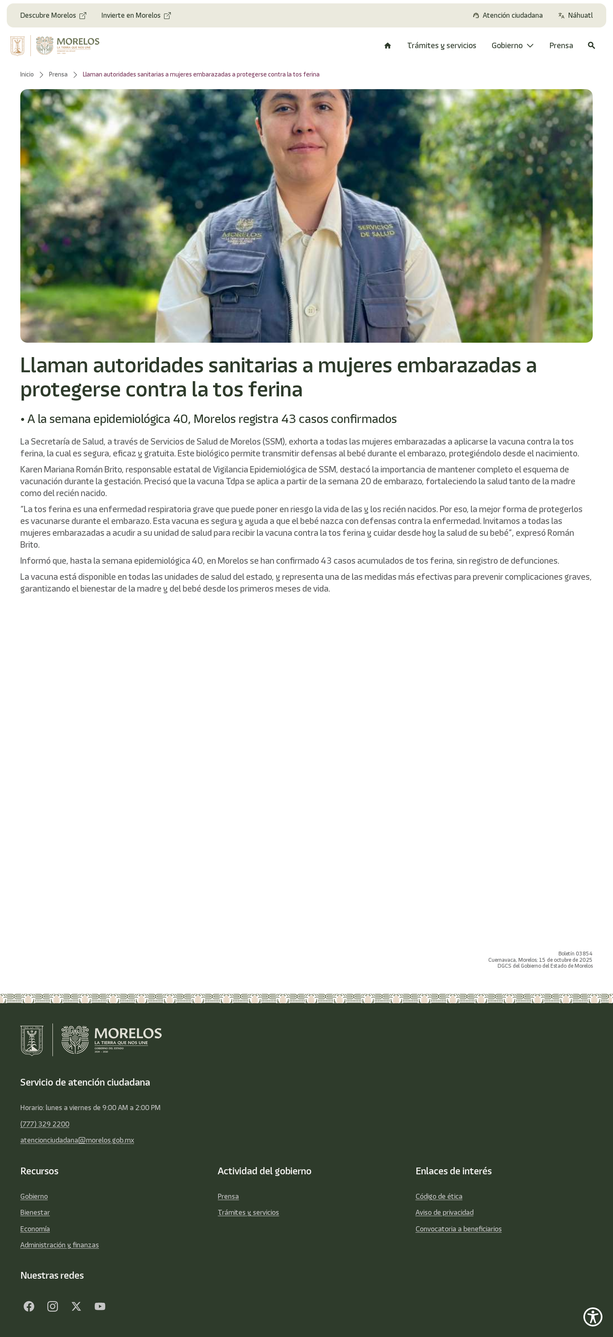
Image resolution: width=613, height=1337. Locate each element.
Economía (35, 1229)
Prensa (228, 1196)
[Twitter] (76, 1306)
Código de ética (439, 1196)
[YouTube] (99, 1306)
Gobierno (34, 1196)
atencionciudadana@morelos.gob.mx (77, 1140)
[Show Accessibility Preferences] (593, 1317)
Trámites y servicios (248, 1212)
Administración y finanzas (59, 1245)
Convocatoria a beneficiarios (459, 1228)
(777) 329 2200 (44, 1124)
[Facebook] (28, 1306)
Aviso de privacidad (444, 1212)
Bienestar (35, 1212)
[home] (60, 45)
